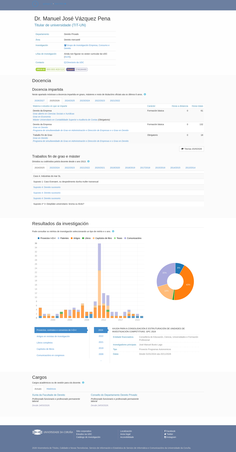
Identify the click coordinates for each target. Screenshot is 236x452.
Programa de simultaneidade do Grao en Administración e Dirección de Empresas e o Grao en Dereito (81, 130)
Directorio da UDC (74, 62)
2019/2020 (115, 167)
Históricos (51, 389)
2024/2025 (70, 100)
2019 (101, 348)
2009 (101, 354)
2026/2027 (40, 100)
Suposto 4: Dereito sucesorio (47, 187)
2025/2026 (55, 100)
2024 (100, 330)
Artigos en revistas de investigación (53, 336)
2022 (101, 336)
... (101, 360)
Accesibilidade (127, 437)
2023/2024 (85, 100)
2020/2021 (100, 167)
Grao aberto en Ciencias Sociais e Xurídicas (53, 113)
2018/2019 (130, 167)
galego (47, 6)
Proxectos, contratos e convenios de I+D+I (57, 330)
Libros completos (45, 342)
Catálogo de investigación (88, 437)
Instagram (170, 437)
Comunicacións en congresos (50, 355)
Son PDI (60, 6)
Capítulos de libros (45, 349)
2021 (101, 342)
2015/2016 (160, 167)
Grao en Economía (42, 116)
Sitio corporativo (83, 431)
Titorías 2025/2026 (191, 149)
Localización (126, 431)
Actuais (38, 389)
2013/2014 (190, 167)
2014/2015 (175, 167)
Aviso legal (125, 434)
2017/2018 (145, 167)
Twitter (168, 434)
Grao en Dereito (40, 127)
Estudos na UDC (84, 434)
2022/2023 (100, 100)
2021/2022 (115, 100)
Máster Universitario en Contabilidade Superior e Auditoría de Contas (65, 119)
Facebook (169, 431)
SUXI (67, 57)
